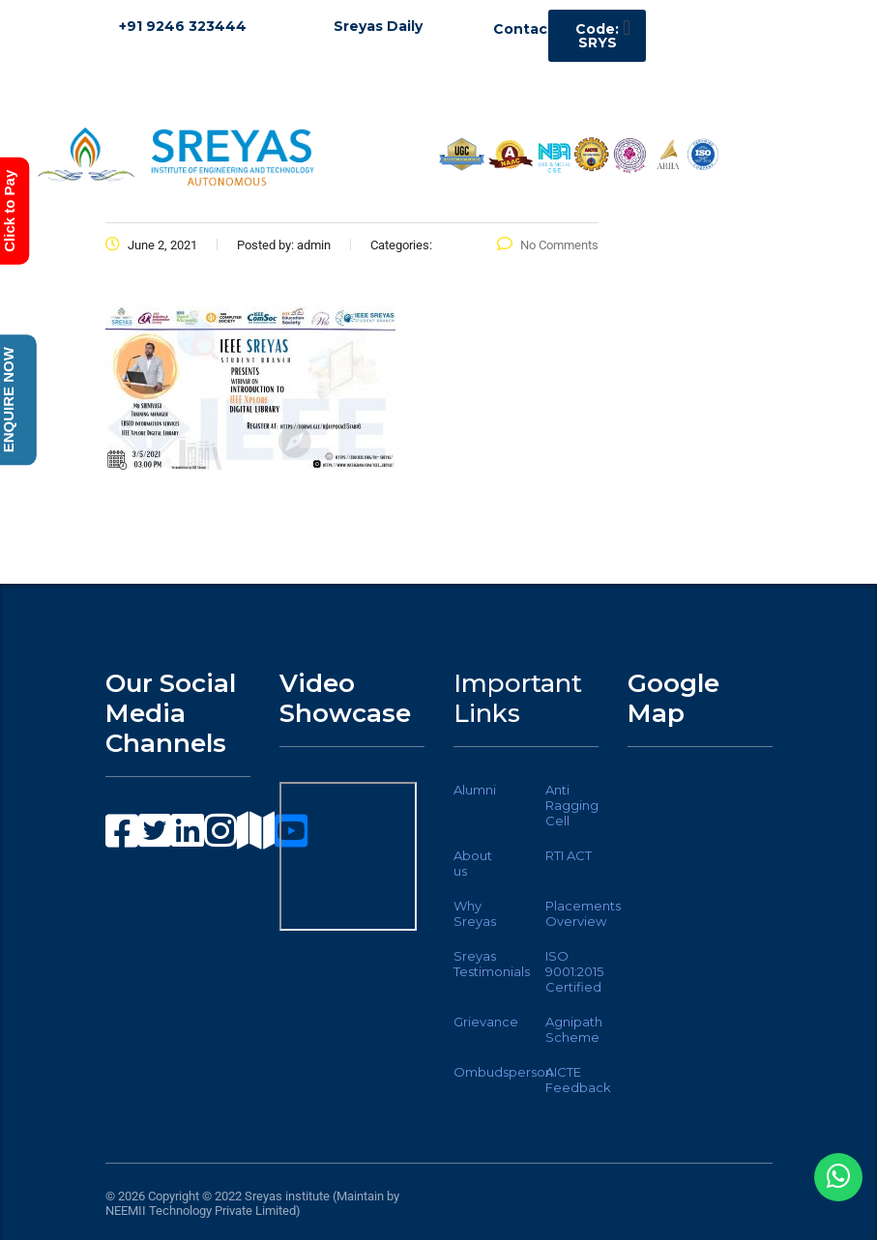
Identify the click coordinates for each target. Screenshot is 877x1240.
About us (472, 863)
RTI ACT (568, 855)
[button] (626, 27)
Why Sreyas (474, 913)
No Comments (548, 245)
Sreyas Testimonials (491, 963)
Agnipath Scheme (573, 1029)
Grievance (485, 1021)
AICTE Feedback (578, 1079)
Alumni (474, 789)
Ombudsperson (503, 1072)
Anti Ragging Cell (572, 805)
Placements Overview (583, 913)
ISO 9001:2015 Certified (574, 971)
